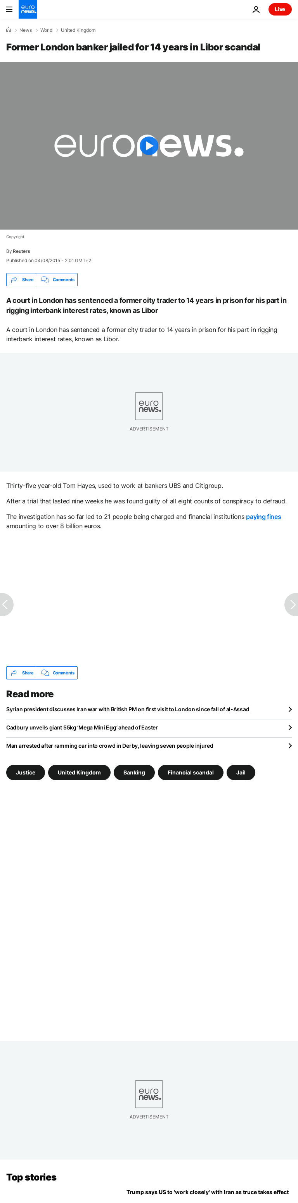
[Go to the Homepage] (28, 9)
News (25, 30)
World (46, 30)
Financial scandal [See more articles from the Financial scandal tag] (191, 772)
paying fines (263, 516)
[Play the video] (149, 146)
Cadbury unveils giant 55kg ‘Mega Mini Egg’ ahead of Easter (82, 727)
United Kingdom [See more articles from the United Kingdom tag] (79, 772)
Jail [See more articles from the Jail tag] (241, 772)
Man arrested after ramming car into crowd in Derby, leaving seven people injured (109, 745)
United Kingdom (78, 30)
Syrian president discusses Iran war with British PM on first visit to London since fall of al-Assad (127, 709)
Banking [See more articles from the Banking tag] (134, 772)
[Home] (8, 30)
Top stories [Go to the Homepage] (31, 1177)
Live (280, 9)
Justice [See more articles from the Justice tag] (25, 772)
